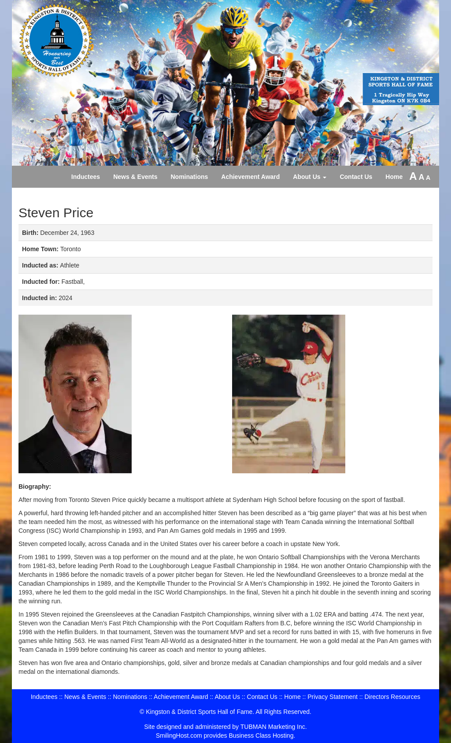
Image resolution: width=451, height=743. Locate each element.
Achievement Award (250, 176)
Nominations (189, 176)
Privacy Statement (332, 696)
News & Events (135, 176)
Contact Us (356, 176)
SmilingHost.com (179, 735)
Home (394, 176)
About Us (309, 176)
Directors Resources (392, 696)
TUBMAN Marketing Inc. (273, 726)
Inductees (85, 176)
